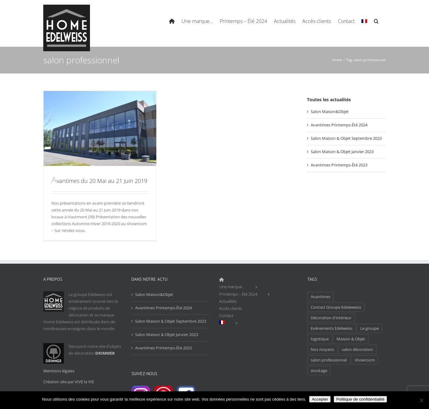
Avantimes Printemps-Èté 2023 (339, 165)
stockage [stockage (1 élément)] (319, 370)
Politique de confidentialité (360, 399)
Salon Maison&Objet (330, 111)
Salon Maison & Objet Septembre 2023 (346, 138)
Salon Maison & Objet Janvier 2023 (342, 151)
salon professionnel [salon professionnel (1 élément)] (329, 360)
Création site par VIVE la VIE (68, 381)
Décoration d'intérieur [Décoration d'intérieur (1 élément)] (331, 317)
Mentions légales (58, 371)
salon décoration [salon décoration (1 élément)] (357, 349)
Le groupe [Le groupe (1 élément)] (369, 328)
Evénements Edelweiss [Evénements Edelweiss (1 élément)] (331, 328)
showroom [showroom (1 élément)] (365, 360)
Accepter (320, 399)
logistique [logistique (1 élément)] (320, 339)
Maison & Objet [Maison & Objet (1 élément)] (351, 339)
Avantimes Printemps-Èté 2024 (339, 125)
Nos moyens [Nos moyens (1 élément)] (322, 349)
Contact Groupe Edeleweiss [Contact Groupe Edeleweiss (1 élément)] (336, 307)
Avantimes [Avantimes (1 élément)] (320, 296)
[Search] (376, 20)
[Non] (421, 400)
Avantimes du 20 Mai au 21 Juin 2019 (99, 180)
